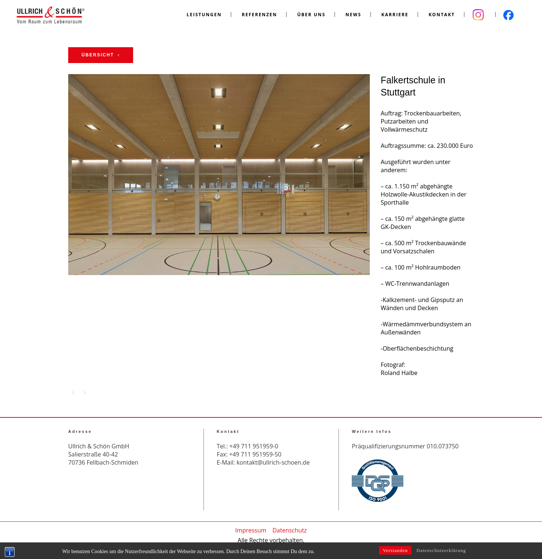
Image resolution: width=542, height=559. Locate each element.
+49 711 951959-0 (253, 446)
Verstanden (395, 552)
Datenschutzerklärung (441, 552)
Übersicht (100, 55)
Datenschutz (289, 530)
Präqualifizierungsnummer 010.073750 (405, 446)
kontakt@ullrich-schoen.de (272, 462)
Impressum (250, 530)
